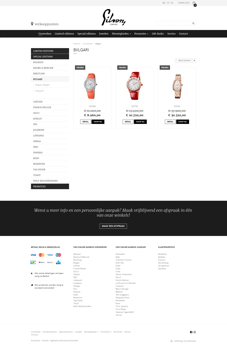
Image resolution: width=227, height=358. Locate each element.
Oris (35, 147)
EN (172, 3)
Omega (37, 141)
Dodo (118, 266)
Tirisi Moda (121, 309)
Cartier (37, 101)
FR (168, 3)
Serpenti (39, 91)
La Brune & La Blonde (126, 283)
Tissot (37, 175)
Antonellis (120, 254)
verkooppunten (44, 24)
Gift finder (158, 33)
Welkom (76, 44)
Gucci (36, 113)
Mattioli (119, 292)
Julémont (38, 130)
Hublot (37, 118)
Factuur (161, 260)
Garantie (162, 268)
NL (164, 3)
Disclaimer (35, 340)
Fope (118, 268)
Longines (38, 135)
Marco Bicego (122, 289)
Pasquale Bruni (122, 297)
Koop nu (98, 122)
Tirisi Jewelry (122, 306)
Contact (183, 33)
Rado (36, 158)
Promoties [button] (141, 33)
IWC (35, 124)
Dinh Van (120, 263)
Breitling (39, 73)
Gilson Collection (124, 274)
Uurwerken (45, 33)
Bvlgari (37, 79)
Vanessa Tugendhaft (125, 312)
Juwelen (103, 33)
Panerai (38, 152)
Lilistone (119, 286)
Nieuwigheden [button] (121, 33)
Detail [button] (86, 122)
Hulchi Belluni (122, 280)
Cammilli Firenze (123, 260)
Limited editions (64, 33)
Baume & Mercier (43, 68)
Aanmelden (184, 3)
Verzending (163, 263)
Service (171, 33)
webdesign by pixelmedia (183, 341)
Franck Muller (42, 107)
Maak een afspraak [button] (113, 226)
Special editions (86, 33)
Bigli (118, 257)
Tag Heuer (39, 169)
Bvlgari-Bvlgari (42, 85)
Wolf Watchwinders (45, 181)
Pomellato (120, 300)
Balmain (38, 62)
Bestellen (162, 254)
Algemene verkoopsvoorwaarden (64, 340)
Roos (118, 303)
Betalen (161, 257)
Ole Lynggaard (122, 295)
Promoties (39, 186)
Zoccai (119, 315)
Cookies (45, 340)
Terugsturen (163, 266)
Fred (118, 271)
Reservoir (39, 164)
